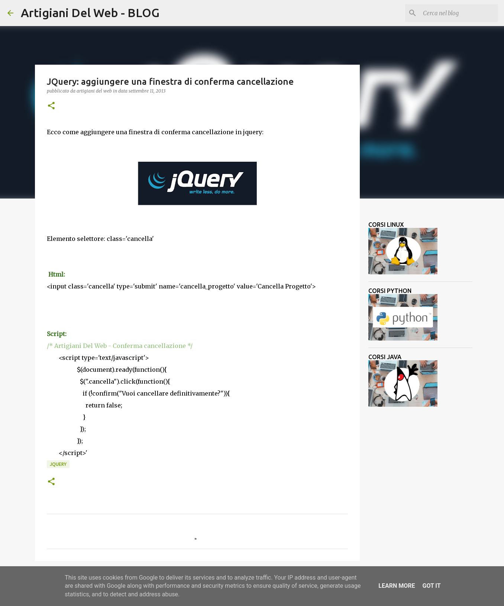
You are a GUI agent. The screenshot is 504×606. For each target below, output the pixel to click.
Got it (431, 585)
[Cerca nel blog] (459, 13)
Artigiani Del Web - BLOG (90, 12)
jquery (58, 464)
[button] (51, 106)
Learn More (396, 585)
